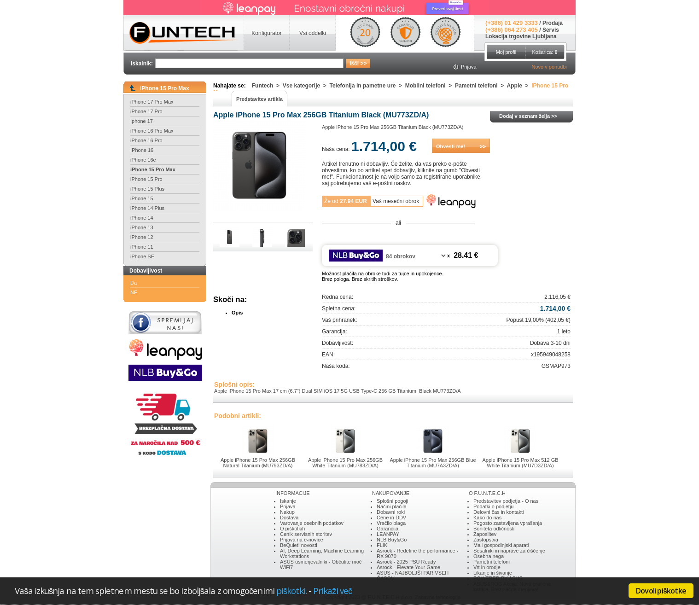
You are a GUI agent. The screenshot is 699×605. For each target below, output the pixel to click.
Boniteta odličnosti (493, 528)
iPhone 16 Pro (146, 140)
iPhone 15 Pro (146, 179)
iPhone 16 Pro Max (152, 131)
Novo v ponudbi (549, 67)
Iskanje (288, 501)
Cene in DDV (391, 517)
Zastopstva (485, 539)
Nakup (287, 512)
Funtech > (267, 85)
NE (133, 292)
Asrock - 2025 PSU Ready (406, 561)
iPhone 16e (143, 160)
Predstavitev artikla (259, 99)
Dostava (289, 517)
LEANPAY (388, 534)
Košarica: (544, 52)
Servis (550, 30)
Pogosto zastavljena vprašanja (507, 523)
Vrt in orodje (487, 567)
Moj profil (506, 52)
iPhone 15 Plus (147, 189)
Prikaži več (332, 590)
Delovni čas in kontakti (498, 512)
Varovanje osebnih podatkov (312, 523)
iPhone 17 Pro (146, 111)
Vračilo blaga (391, 523)
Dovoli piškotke (661, 591)
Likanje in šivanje (492, 573)
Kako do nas (487, 517)
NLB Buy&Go (392, 539)
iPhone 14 (141, 218)
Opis (237, 312)
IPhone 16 (141, 150)
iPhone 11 (141, 247)
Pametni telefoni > (481, 85)
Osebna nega (488, 556)
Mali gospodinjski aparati (501, 545)
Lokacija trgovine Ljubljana (521, 36)
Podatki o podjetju (493, 506)
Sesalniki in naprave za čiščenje (509, 550)
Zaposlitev (484, 534)
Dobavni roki (391, 512)
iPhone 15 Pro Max (152, 169)
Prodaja (552, 23)
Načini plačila (392, 506)
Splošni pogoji (392, 501)
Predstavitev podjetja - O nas (505, 501)
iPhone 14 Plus (147, 208)
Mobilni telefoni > (430, 85)
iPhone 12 (141, 237)
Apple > (519, 85)
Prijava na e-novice (301, 539)
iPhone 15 (141, 198)
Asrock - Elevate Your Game (408, 567)
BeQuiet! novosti (298, 545)
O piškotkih (292, 528)
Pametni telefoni (491, 561)
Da (133, 282)
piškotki (290, 590)
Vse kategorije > (306, 85)
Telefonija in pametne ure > (367, 85)
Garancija (387, 528)
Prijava (288, 506)
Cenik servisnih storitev (306, 534)
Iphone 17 (141, 121)
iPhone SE (142, 256)
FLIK (382, 545)
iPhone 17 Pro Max (152, 102)
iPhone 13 (141, 227)
